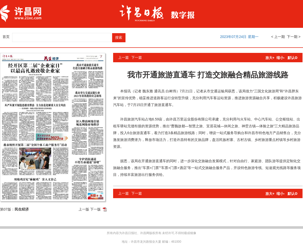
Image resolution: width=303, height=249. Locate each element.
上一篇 (123, 57)
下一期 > (293, 37)
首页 (6, 37)
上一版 (84, 209)
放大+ (269, 58)
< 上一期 (278, 37)
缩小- (280, 58)
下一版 (95, 209)
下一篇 (136, 57)
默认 (292, 58)
